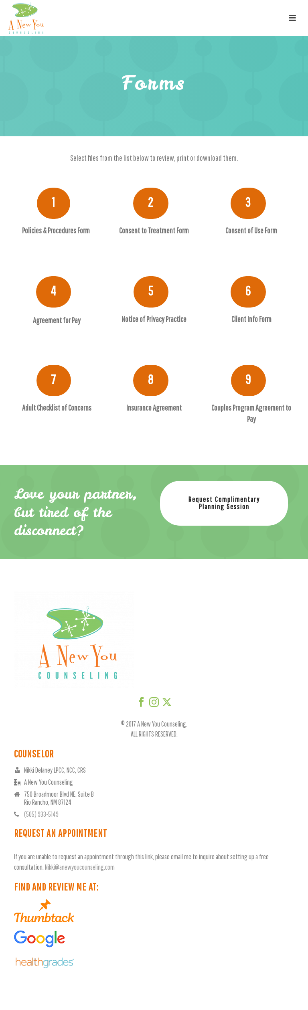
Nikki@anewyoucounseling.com (80, 867)
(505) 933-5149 (41, 814)
